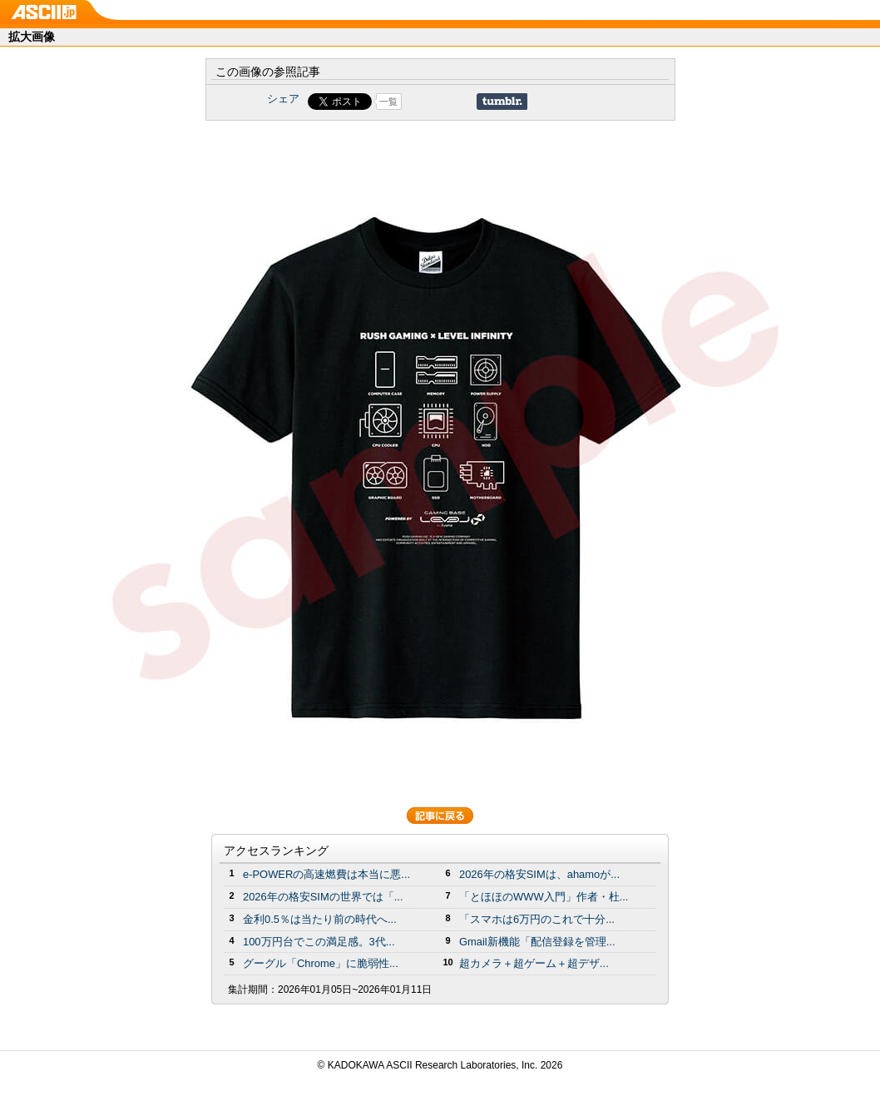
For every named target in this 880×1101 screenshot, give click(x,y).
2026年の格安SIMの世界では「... (323, 896)
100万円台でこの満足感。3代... (319, 941)
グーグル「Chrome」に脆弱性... (320, 963)
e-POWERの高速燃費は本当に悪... (326, 874)
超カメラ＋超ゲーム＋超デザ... (534, 963)
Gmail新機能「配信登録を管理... (537, 941)
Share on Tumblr (502, 101)
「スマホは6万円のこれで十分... (537, 919)
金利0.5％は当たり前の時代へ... (320, 919)
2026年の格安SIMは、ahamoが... (539, 874)
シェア (283, 98)
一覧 (388, 102)
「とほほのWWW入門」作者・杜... (543, 896)
